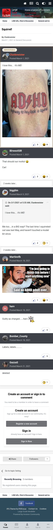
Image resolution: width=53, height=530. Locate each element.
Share (12, 459)
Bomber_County (18, 336)
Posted (19, 58)
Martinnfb (15, 256)
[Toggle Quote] (6, 203)
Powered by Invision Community (26, 514)
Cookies (43, 509)
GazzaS (14, 362)
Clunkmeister (9, 37)
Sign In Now (26, 441)
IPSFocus (22, 509)
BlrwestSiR (16, 150)
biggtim (14, 190)
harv (12, 306)
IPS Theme (11, 509)
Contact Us (33, 509)
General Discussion (23, 40)
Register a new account (26, 424)
